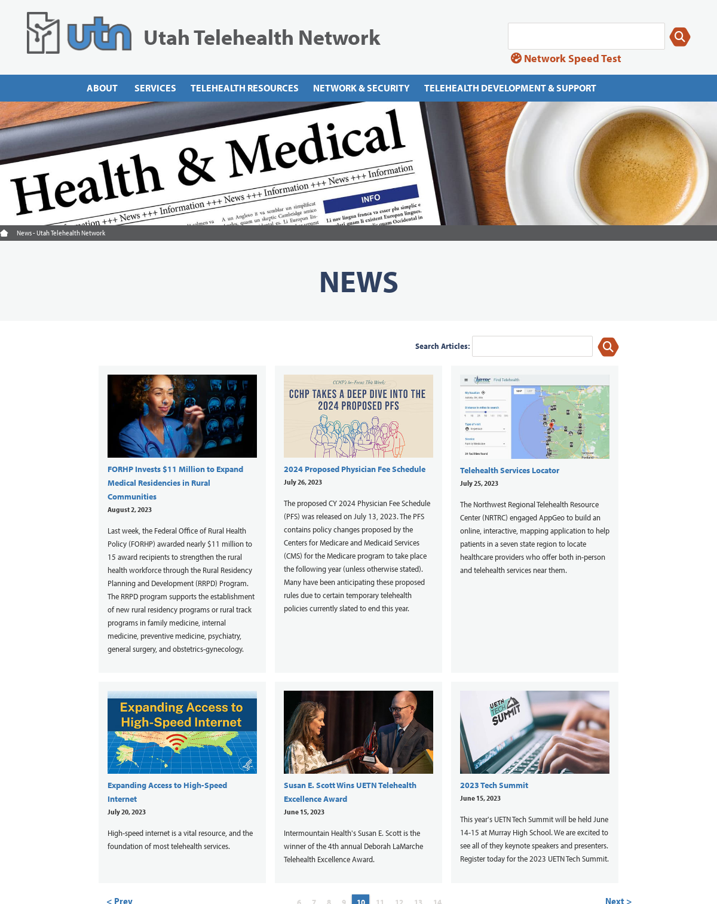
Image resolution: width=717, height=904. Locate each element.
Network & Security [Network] (361, 88)
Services (155, 88)
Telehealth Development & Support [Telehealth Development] (510, 88)
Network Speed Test (566, 58)
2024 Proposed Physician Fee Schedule (354, 469)
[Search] (586, 36)
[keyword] (532, 346)
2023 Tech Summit (494, 785)
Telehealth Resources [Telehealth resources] (245, 88)
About (102, 88)
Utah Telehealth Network (262, 36)
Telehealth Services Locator (509, 470)
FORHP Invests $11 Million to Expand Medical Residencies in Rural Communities (175, 483)
